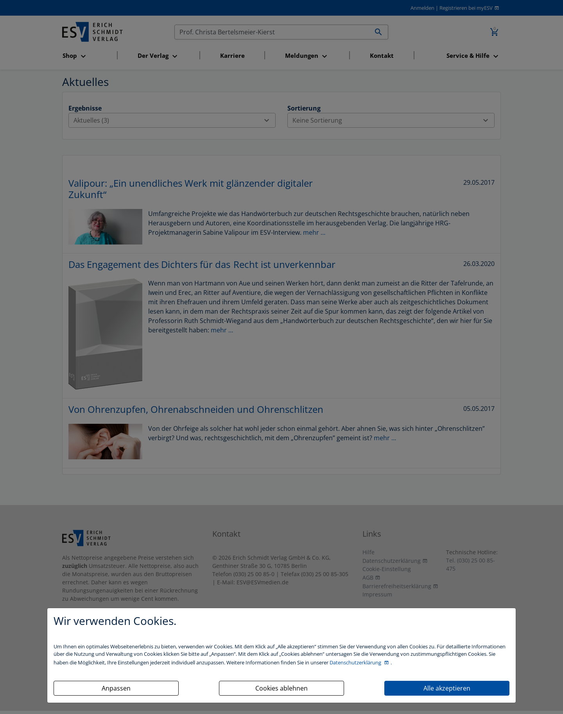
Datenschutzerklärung (356, 662)
